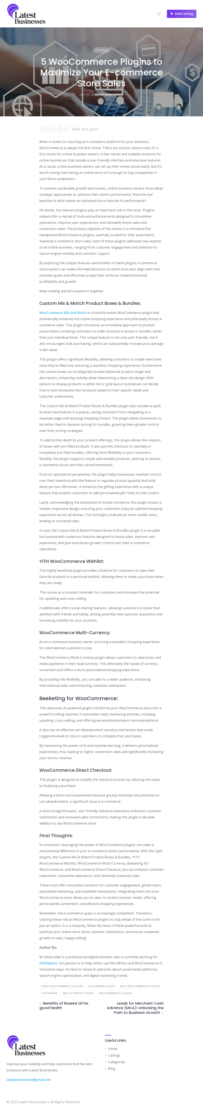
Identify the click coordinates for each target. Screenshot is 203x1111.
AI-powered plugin (102, 986)
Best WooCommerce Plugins (140, 986)
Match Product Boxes (78, 993)
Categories (116, 1062)
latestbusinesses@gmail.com (29, 1079)
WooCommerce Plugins (115, 993)
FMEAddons (48, 963)
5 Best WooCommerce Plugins (62, 986)
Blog (111, 1068)
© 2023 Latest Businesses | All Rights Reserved (43, 1102)
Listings (114, 1055)
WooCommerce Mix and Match (63, 312)
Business (101, 50)
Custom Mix (49, 993)
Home (112, 1048)
